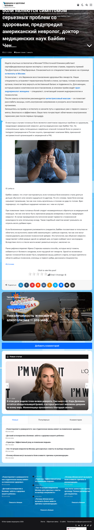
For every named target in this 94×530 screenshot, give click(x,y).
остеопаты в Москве (15, 73)
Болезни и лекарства (16, 307)
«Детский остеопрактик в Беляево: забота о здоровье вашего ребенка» (35, 436)
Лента (43, 522)
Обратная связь (52, 522)
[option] (47, 316)
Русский (71, 529)
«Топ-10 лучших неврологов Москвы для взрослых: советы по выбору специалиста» (40, 449)
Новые (15, 420)
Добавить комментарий (47, 346)
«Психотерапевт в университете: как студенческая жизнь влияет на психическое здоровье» (43, 429)
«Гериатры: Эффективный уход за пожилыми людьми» (28, 442)
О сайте (63, 522)
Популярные (43, 420)
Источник (10, 264)
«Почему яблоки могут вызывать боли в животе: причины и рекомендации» (37, 455)
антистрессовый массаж (58, 98)
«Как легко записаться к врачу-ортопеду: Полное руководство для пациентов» (77, 491)
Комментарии (76, 420)
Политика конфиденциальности (79, 522)
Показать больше (15, 502)
